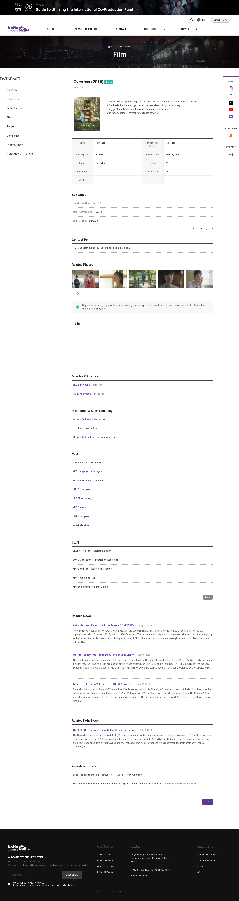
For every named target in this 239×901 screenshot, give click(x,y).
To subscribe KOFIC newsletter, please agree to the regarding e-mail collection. (44, 884)
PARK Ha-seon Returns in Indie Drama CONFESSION (104, 625)
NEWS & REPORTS (86, 29)
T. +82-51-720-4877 (140, 869)
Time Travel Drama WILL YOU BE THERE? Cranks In (103, 684)
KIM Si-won (79, 507)
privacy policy (39, 885)
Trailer (109, 82)
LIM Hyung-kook (82, 516)
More (207, 597)
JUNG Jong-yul (81, 489)
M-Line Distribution (84, 437)
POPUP (221, 20)
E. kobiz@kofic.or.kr (141, 875)
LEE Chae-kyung (82, 498)
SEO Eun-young (82, 384)
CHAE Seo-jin (81, 462)
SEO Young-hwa (82, 480)
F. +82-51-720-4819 (160, 869)
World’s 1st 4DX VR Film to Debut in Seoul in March (103, 654)
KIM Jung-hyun (82, 471)
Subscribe (72, 875)
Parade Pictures (82, 419)
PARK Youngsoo (82, 393)
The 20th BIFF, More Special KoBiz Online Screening (104, 730)
